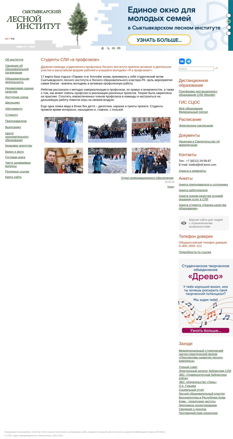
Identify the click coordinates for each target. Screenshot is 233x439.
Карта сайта (13, 177)
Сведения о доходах (192, 409)
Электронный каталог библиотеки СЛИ (205, 371)
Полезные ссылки (17, 171)
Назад (170, 186)
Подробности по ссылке (195, 252)
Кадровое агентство (18, 145)
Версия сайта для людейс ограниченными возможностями (206, 223)
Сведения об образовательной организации (17, 69)
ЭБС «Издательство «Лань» (198, 382)
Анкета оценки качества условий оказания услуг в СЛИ (201, 197)
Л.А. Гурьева (187, 386)
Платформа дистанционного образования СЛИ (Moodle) (198, 93)
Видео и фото (14, 151)
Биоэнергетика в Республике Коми (202, 397)
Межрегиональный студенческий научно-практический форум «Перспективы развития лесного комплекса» (201, 356)
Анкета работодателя (193, 190)
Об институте (14, 59)
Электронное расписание (196, 125)
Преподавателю (16, 121)
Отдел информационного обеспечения (147, 178)
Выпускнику (13, 127)
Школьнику (12, 102)
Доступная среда (16, 97)
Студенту (11, 115)
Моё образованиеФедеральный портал (193, 110)
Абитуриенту (14, 108)
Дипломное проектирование (198, 405)
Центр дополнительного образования (16, 137)
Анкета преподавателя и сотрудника (203, 184)
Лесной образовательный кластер (202, 393)
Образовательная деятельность (17, 80)
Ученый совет (188, 367)
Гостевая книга (15, 157)
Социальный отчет (191, 389)
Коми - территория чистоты (197, 401)
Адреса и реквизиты (192, 171)
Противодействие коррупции (198, 413)
